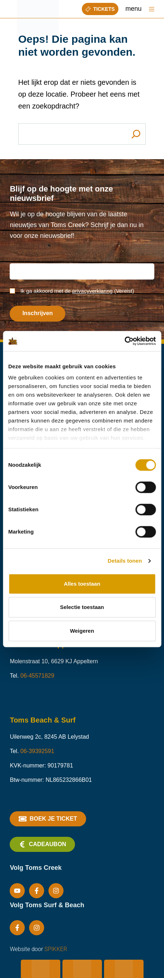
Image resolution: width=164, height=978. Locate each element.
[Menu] (151, 9)
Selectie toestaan (82, 607)
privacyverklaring (92, 291)
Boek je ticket (48, 819)
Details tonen (125, 561)
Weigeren (82, 631)
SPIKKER (55, 949)
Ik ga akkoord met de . (77, 291)
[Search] (136, 134)
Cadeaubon (42, 844)
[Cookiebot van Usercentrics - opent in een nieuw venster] (124, 341)
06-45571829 (37, 676)
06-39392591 (37, 751)
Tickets (100, 9)
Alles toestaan (82, 584)
